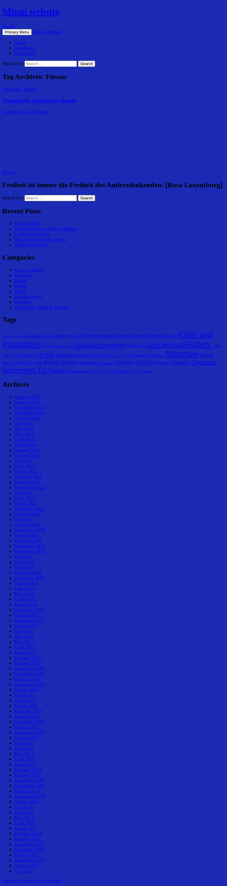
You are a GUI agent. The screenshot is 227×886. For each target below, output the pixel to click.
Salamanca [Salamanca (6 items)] (105, 363)
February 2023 (28, 476)
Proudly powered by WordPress (32, 880)
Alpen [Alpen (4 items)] (19, 336)
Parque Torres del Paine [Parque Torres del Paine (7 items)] (22, 362)
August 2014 (26, 801)
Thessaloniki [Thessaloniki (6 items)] (79, 371)
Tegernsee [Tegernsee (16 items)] (204, 362)
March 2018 (25, 604)
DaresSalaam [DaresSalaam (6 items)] (52, 345)
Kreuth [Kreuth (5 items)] (94, 356)
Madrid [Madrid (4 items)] (125, 355)
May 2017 (23, 641)
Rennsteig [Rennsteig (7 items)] (87, 362)
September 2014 (29, 796)
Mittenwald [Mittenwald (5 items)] (139, 356)
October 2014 (27, 790)
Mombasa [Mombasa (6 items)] (156, 355)
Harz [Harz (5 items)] (217, 346)
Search (8, 26)
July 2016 (23, 695)
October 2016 (27, 679)
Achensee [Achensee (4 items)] (8, 336)
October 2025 (27, 396)
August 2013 (26, 865)
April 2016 (24, 700)
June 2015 (23, 748)
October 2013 (27, 854)
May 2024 (23, 434)
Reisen (20, 285)
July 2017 (23, 631)
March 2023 (25, 471)
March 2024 (25, 444)
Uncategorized (28, 296)
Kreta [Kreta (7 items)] (83, 355)
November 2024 (29, 412)
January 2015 (27, 774)
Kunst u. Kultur (29, 269)
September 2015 (29, 732)
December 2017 (29, 609)
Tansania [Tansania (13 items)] (180, 362)
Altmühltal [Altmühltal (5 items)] (32, 336)
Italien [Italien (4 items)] (6, 355)
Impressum (24, 47)
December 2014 (29, 780)
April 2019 (24, 567)
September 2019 (29, 551)
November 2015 (29, 721)
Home (20, 42)
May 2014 (23, 817)
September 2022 (29, 487)
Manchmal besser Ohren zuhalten (46, 228)
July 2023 (23, 460)
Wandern (22, 301)
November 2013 (29, 849)
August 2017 (26, 625)
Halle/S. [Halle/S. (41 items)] (199, 344)
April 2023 (24, 466)
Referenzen (25, 53)
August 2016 (26, 689)
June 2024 (23, 428)
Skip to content (47, 31)
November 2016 (29, 673)
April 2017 (24, 647)
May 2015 (23, 753)
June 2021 (23, 519)
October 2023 (27, 455)
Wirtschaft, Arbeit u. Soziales (42, 307)
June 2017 (23, 636)
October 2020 (27, 524)
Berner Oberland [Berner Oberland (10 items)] (147, 335)
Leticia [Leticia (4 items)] (115, 355)
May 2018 (23, 593)
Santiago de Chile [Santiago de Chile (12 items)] (135, 362)
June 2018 (23, 588)
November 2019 (29, 545)
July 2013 (23, 870)
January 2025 (27, 402)
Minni (42, 111)
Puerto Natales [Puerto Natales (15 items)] (61, 362)
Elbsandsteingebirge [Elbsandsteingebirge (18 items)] (99, 344)
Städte (29, 89)
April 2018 (24, 599)
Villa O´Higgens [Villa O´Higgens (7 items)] (116, 371)
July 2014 (23, 806)
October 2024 (27, 418)
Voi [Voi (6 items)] (133, 371)
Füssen (8, 172)
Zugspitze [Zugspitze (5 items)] (144, 371)
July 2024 (23, 423)
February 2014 (28, 833)
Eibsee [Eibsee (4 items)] (68, 346)
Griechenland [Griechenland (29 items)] (165, 344)
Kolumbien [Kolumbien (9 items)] (67, 355)
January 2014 (27, 838)
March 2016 (25, 705)
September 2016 (29, 684)
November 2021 (29, 508)
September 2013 (29, 860)
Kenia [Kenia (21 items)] (47, 354)
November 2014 (29, 785)
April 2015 (24, 758)
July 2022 (23, 492)
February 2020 (28, 540)
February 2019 (28, 572)
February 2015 (28, 769)
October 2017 (27, 615)
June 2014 (23, 812)
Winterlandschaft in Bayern (40, 239)
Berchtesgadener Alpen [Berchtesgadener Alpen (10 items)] (106, 335)
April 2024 (24, 439)
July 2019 (23, 556)
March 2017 (25, 652)
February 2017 (28, 657)
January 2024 (27, 450)
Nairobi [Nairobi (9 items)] (206, 355)
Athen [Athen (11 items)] (61, 335)
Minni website (30, 11)
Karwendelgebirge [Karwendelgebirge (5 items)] (25, 356)
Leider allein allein (32, 234)
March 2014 (25, 828)
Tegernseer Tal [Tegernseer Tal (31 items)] (24, 370)
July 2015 (23, 742)
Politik (20, 280)
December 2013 (29, 844)
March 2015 (25, 764)
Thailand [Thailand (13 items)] (58, 370)
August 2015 (26, 737)
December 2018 (29, 577)
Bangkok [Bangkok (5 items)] (75, 336)
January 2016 (27, 716)
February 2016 (28, 711)
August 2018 (26, 583)
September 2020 (29, 529)
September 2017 (29, 620)
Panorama (11, 89)
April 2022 (24, 498)
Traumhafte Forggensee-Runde (39, 100)
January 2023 (27, 482)
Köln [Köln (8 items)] (104, 355)
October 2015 (27, 727)
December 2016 (29, 668)
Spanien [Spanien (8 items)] (162, 362)
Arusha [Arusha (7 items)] (47, 335)
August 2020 (26, 535)
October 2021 (27, 514)
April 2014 (24, 822)
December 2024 (29, 407)
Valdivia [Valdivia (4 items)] (95, 371)
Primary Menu (17, 32)
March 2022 (25, 503)
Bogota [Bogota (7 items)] (171, 335)
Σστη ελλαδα (26, 223)
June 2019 (23, 561)
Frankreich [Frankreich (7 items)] (135, 345)
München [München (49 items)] (182, 354)
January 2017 (27, 663)
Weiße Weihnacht (30, 244)
